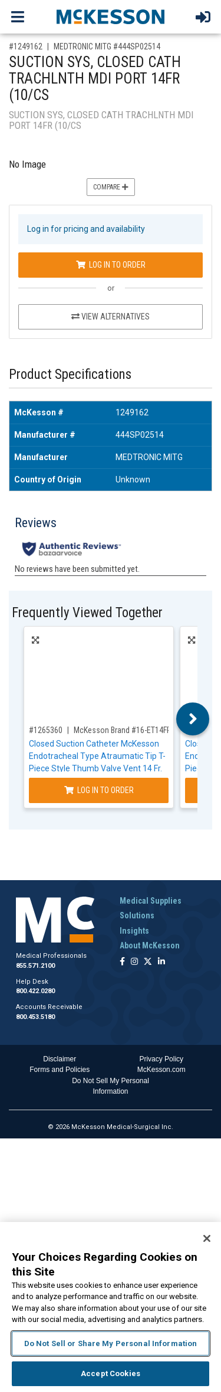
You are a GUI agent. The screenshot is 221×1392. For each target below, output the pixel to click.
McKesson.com (161, 1069)
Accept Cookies (110, 1373)
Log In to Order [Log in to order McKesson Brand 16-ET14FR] (99, 790)
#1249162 (25, 46)
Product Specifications (70, 374)
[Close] (207, 1238)
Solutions (137, 915)
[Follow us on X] (148, 962)
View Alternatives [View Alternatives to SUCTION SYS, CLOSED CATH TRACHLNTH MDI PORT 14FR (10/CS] (110, 316)
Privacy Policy (161, 1059)
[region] (110, 1307)
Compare (110, 187)
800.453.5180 (35, 1017)
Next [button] (193, 719)
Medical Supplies (151, 900)
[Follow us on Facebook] (122, 962)
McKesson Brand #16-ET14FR (122, 730)
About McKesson (150, 945)
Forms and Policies (59, 1069)
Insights (134, 930)
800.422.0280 (35, 991)
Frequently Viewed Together (87, 612)
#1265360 (45, 730)
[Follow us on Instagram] (134, 962)
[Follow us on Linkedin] (161, 962)
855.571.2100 (35, 966)
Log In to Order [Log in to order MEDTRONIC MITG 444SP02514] (111, 264)
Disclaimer (59, 1059)
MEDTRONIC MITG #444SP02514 (107, 46)
